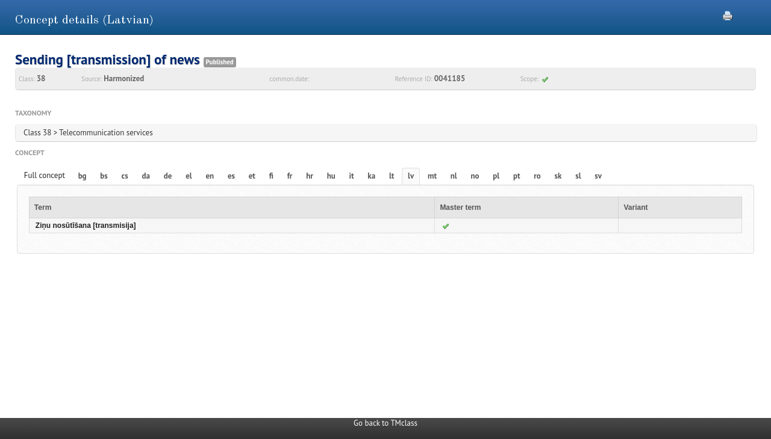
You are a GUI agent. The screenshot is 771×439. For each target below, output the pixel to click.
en (209, 176)
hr (309, 176)
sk (558, 176)
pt (516, 176)
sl (578, 176)
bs (103, 176)
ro (537, 176)
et (252, 176)
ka (371, 176)
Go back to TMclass (385, 423)
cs (125, 176)
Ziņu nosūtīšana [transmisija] (86, 225)
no (474, 176)
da (146, 176)
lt (391, 176)
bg (82, 176)
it (351, 176)
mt (432, 176)
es (231, 176)
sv (598, 176)
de (168, 176)
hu (331, 176)
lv (411, 176)
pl (496, 176)
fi (271, 176)
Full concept (44, 175)
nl (454, 176)
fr (290, 176)
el (189, 176)
